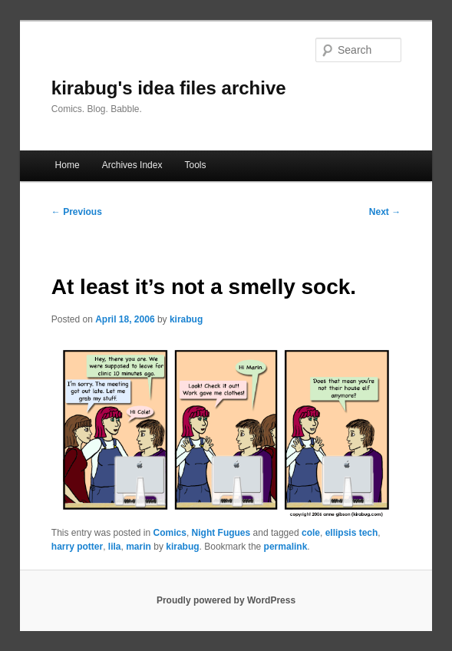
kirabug (186, 319)
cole (311, 532)
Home (67, 165)
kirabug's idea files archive (168, 88)
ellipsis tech (351, 532)
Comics (169, 532)
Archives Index (132, 165)
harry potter (77, 546)
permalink (286, 546)
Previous (76, 212)
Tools (195, 165)
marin (138, 546)
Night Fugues (221, 532)
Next (385, 212)
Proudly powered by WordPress (226, 600)
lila (114, 546)
